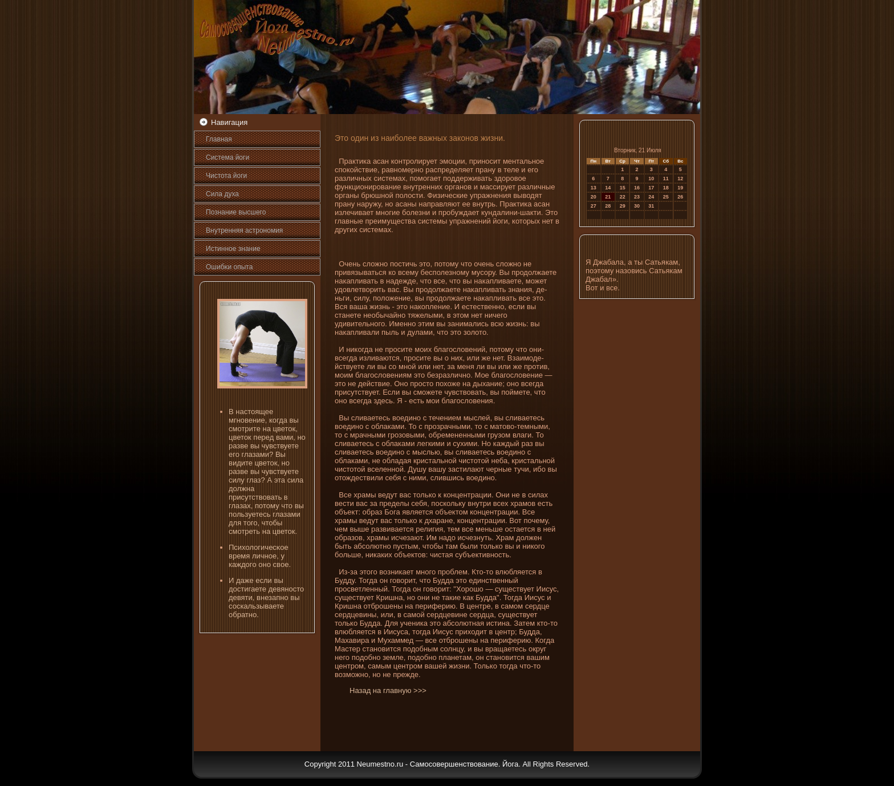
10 (651, 178)
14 (608, 188)
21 (608, 197)
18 (666, 188)
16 (637, 188)
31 (651, 206)
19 (680, 188)
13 (593, 188)
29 (622, 206)
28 (608, 206)
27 (593, 206)
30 (637, 206)
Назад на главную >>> (388, 690)
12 (680, 178)
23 (637, 197)
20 (593, 197)
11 (666, 178)
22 (622, 197)
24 (651, 197)
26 (680, 197)
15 (622, 188)
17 (651, 188)
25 (666, 197)
